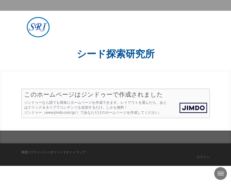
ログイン (203, 157)
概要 (24, 152)
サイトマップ (76, 152)
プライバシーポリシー (46, 152)
